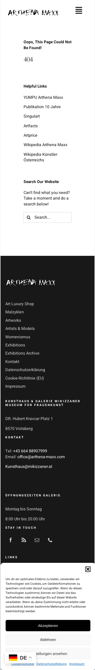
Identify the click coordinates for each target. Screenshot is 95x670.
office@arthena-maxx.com (41, 457)
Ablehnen (48, 639)
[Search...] (48, 217)
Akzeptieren (48, 625)
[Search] (29, 217)
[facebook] (10, 540)
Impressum (77, 664)
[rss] (23, 540)
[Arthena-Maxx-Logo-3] (30, 278)
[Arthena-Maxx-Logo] (33, 11)
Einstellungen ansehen (48, 653)
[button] (87, 569)
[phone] (50, 540)
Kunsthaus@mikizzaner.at (28, 467)
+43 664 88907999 (30, 451)
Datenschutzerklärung (51, 664)
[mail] (37, 540)
